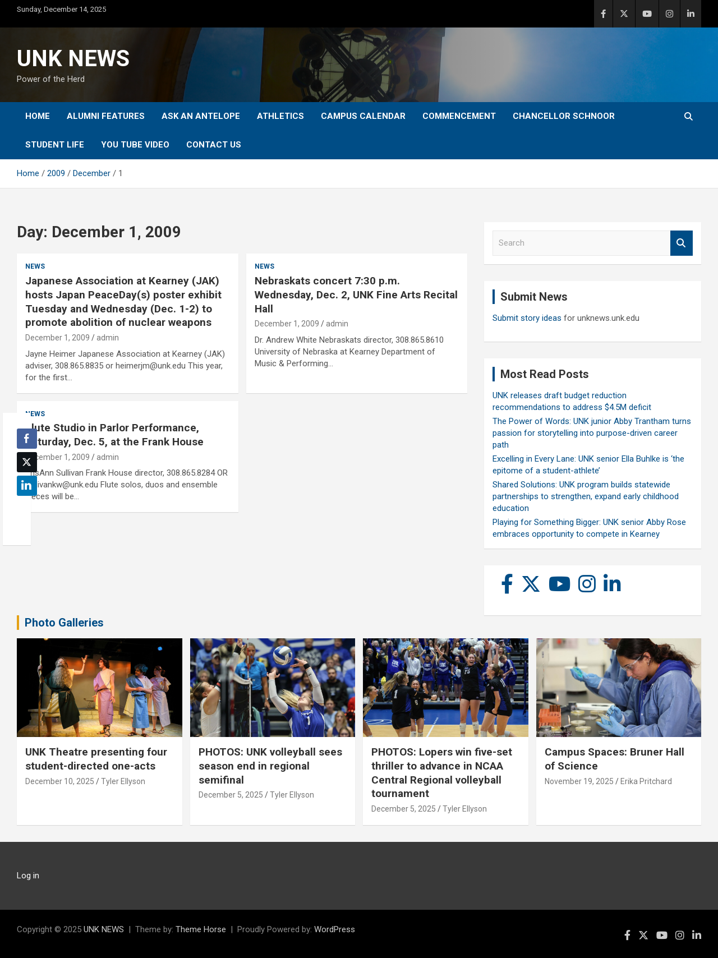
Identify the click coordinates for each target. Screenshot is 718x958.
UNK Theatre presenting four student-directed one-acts (96, 758)
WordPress (334, 929)
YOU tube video (135, 145)
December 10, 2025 (59, 781)
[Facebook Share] (27, 439)
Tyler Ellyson (123, 781)
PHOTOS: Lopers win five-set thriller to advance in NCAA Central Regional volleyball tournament (441, 772)
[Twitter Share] (27, 462)
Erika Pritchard (646, 781)
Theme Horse (201, 929)
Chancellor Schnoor (564, 116)
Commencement (459, 116)
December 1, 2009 (57, 337)
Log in (28, 876)
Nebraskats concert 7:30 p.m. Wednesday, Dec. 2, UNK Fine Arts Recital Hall (356, 294)
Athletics (280, 116)
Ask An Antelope (201, 116)
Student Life (54, 145)
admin (107, 337)
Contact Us (213, 145)
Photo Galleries (64, 622)
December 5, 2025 (231, 794)
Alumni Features (106, 116)
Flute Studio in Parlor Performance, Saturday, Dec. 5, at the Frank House (114, 434)
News (35, 266)
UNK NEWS (73, 58)
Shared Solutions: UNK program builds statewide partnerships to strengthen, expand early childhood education (586, 496)
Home (37, 116)
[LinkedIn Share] (27, 486)
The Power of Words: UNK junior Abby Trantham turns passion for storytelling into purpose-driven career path (592, 433)
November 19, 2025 (579, 781)
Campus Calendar (363, 116)
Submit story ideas (527, 318)
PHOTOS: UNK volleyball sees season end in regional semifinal (270, 765)
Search (681, 243)
